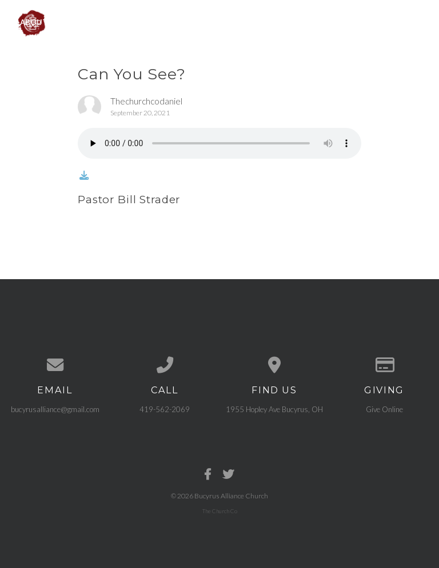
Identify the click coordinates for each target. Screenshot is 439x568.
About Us (39, 21)
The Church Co (219, 510)
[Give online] (384, 365)
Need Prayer (358, 21)
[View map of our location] (274, 365)
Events (157, 21)
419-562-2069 (164, 409)
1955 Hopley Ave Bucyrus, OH (274, 409)
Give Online (384, 409)
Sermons (210, 21)
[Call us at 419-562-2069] (164, 365)
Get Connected (281, 21)
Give (412, 21)
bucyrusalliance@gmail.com (55, 409)
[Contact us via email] (55, 365)
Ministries (101, 21)
